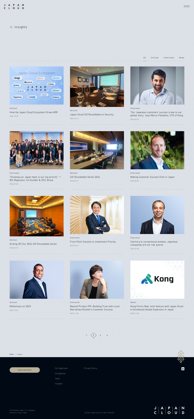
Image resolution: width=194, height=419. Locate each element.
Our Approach (61, 368)
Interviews (169, 57)
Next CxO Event (24, 370)
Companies (60, 373)
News (181, 57)
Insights (58, 383)
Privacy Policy (90, 368)
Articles (155, 57)
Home (12, 354)
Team (57, 378)
